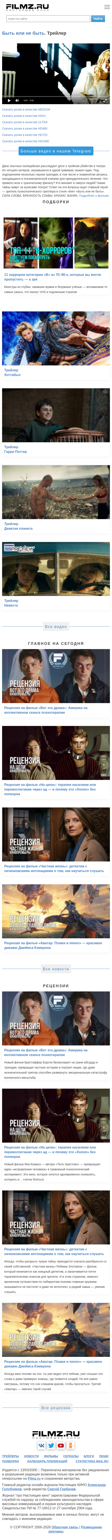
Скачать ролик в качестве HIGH (23, 116)
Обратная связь (65, 1527)
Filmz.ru (34, 1478)
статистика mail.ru (92, 1461)
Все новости (56, 969)
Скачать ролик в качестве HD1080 (25, 141)
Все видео (56, 627)
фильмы (51, 1456)
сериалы (71, 1456)
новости (31, 1456)
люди (103, 1456)
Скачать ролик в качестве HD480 (24, 128)
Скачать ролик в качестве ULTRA (25, 122)
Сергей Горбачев (61, 1489)
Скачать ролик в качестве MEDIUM (26, 109)
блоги (89, 1456)
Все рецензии (56, 1408)
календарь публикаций (47, 1461)
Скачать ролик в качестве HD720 (24, 135)
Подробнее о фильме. (94, 195)
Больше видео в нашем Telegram (56, 151)
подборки (10, 1461)
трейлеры (10, 1456)
